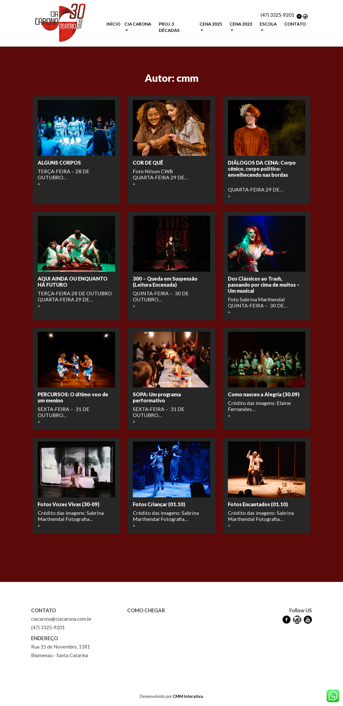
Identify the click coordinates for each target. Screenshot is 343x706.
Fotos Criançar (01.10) (159, 504)
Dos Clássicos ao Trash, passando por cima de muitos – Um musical (264, 285)
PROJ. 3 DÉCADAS (169, 27)
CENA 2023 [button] (241, 24)
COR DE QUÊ (148, 163)
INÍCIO (113, 24)
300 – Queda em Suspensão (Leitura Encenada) (165, 282)
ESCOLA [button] (268, 24)
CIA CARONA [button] (137, 24)
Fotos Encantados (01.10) (258, 504)
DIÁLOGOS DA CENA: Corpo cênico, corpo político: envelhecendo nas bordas (262, 169)
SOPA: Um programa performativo (157, 397)
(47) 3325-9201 (277, 15)
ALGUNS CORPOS (59, 163)
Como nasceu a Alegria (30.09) (263, 394)
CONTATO (295, 24)
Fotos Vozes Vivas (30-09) (68, 504)
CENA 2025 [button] (211, 24)
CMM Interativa (188, 696)
